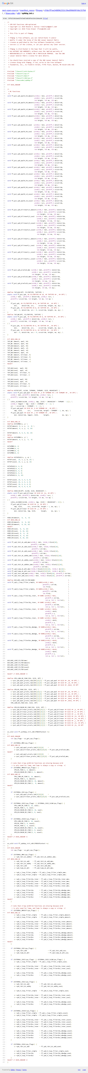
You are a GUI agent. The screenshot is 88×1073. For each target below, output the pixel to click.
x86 (18, 13)
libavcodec (10, 13)
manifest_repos (27, 10)
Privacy (18, 1070)
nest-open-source (10, 10)
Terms (24, 1070)
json (84, 1070)
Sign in (83, 3)
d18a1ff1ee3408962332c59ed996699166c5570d (65, 10)
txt (79, 1070)
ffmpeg (39, 10)
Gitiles (13, 1070)
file (45, 18)
